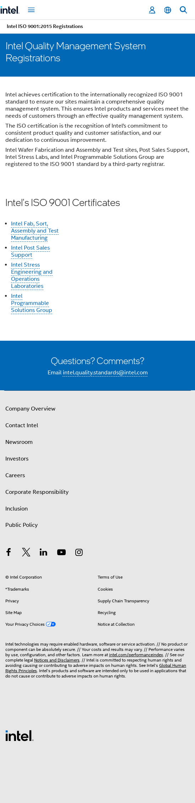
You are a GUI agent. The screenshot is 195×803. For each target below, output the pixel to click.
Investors (16, 458)
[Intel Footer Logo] (19, 735)
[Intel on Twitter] (26, 553)
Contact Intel (21, 425)
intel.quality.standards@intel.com (105, 372)
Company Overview (30, 408)
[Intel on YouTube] (61, 553)
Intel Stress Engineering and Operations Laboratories (32, 275)
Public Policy (21, 525)
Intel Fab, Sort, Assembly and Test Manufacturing (35, 230)
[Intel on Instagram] (79, 553)
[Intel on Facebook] (8, 553)
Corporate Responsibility (37, 492)
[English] (167, 10)
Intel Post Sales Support (30, 251)
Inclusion (16, 508)
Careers (15, 475)
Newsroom (19, 442)
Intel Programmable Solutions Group (31, 303)
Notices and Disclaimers (57, 660)
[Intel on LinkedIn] (44, 553)
